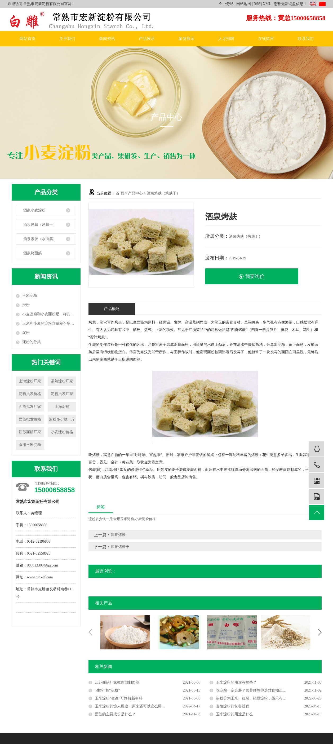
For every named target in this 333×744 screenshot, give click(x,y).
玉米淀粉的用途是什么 (234, 714)
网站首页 (27, 39)
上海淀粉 (62, 407)
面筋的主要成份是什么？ (115, 714)
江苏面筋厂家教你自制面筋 (117, 682)
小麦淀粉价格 (62, 432)
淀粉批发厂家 (62, 394)
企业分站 (226, 4)
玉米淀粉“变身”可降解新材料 (119, 698)
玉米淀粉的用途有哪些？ (236, 682)
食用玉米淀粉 (30, 445)
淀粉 (26, 333)
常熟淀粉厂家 (62, 381)
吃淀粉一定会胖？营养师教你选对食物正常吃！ (255, 690)
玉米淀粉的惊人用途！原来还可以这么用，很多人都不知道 (143, 706)
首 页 (120, 193)
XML (267, 4)
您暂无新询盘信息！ (290, 4)
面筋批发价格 (30, 419)
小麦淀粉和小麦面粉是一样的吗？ (49, 314)
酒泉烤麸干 (120, 547)
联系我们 (306, 39)
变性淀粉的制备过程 (232, 706)
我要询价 (251, 276)
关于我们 (67, 39)
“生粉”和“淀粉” (107, 690)
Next (320, 632)
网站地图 (243, 4)
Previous (90, 632)
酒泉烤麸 (118, 535)
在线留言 (266, 39)
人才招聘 (226, 39)
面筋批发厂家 (30, 407)
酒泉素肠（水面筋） (40, 239)
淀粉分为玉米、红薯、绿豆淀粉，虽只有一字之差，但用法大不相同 (268, 698)
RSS (257, 4)
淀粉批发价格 (30, 394)
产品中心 (135, 193)
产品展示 (147, 39)
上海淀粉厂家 (30, 381)
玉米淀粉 (29, 296)
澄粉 (26, 305)
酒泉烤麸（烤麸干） (40, 225)
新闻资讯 (107, 39)
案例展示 (186, 39)
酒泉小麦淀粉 (34, 210)
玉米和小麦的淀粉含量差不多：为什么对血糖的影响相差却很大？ (49, 323)
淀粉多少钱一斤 (62, 419)
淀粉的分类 (31, 342)
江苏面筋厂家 (30, 432)
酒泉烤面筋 (32, 253)
